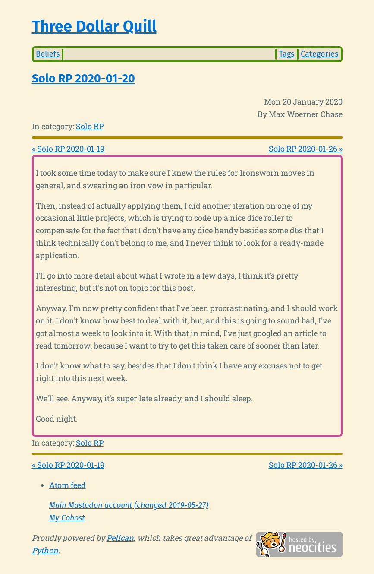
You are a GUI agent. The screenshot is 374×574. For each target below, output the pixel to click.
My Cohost (67, 518)
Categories (319, 54)
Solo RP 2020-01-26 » (306, 148)
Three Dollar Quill (94, 26)
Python (45, 550)
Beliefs (48, 54)
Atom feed (67, 485)
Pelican (120, 538)
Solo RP (90, 126)
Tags (286, 54)
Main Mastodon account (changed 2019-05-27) (128, 505)
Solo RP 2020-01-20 (83, 79)
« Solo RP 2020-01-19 (68, 148)
